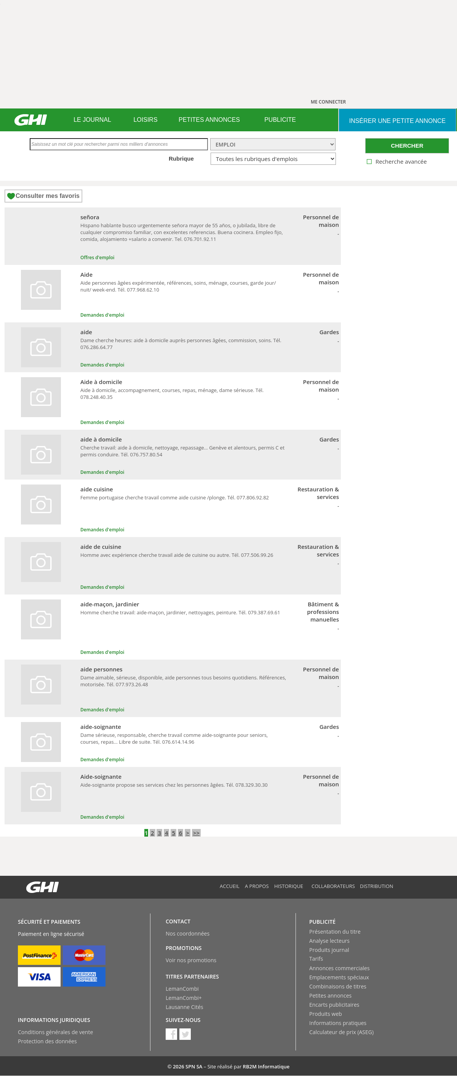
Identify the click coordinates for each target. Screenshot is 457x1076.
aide (86, 332)
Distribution (376, 886)
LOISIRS (145, 119)
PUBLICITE (280, 119)
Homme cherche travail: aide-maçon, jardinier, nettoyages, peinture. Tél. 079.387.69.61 (180, 612)
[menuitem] (92, 119)
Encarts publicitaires (334, 1004)
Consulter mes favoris (48, 196)
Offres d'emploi (97, 257)
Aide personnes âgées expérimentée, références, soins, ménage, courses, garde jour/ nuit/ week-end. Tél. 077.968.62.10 (178, 286)
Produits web (325, 1013)
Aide (86, 274)
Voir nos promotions (191, 960)
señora (89, 217)
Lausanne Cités (184, 1007)
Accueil (230, 886)
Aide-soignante (100, 776)
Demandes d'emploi (102, 315)
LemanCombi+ (184, 997)
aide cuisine (96, 489)
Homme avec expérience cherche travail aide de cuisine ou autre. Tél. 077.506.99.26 (176, 555)
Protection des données (47, 1041)
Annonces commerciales (339, 968)
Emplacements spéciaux (339, 977)
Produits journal (329, 949)
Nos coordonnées (187, 933)
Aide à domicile (101, 382)
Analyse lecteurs (329, 940)
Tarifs (316, 958)
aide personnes (101, 669)
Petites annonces (330, 995)
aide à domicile (101, 439)
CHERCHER (407, 145)
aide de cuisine (100, 546)
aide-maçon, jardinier (109, 604)
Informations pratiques (337, 1023)
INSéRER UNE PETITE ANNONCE (397, 121)
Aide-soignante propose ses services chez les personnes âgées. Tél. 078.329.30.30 (174, 784)
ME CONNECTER (328, 102)
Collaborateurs (333, 886)
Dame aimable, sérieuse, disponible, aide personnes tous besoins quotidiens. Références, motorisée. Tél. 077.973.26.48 (183, 681)
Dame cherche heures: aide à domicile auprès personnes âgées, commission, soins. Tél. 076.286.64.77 (180, 344)
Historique (288, 886)
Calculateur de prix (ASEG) (341, 1032)
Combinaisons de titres (337, 986)
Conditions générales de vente (55, 1032)
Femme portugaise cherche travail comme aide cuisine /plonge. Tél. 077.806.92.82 (174, 497)
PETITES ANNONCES (209, 119)
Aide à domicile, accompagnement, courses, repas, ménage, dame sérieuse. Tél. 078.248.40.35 (172, 393)
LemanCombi (182, 988)
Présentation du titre (335, 931)
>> (196, 833)
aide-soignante (100, 726)
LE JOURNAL (92, 119)
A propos (257, 886)
